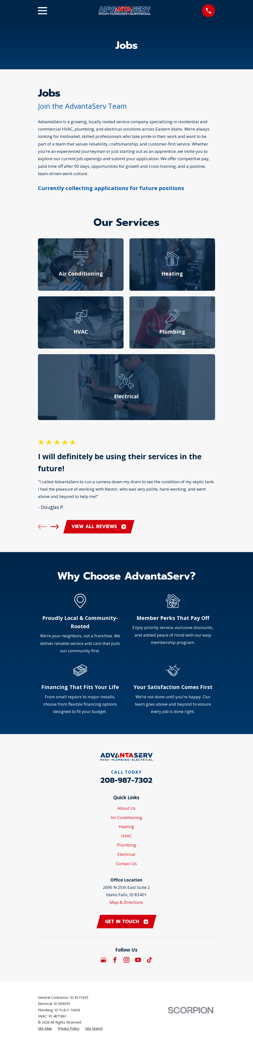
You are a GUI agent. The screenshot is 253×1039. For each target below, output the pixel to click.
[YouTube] (138, 960)
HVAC (126, 836)
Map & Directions (126, 902)
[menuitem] (45, 1028)
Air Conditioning (126, 817)
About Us (126, 808)
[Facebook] (115, 960)
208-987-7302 (126, 780)
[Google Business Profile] (103, 960)
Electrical (126, 854)
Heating (126, 826)
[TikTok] (149, 960)
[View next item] (54, 526)
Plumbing (126, 845)
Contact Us (126, 863)
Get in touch (126, 921)
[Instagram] (126, 960)
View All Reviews (98, 526)
